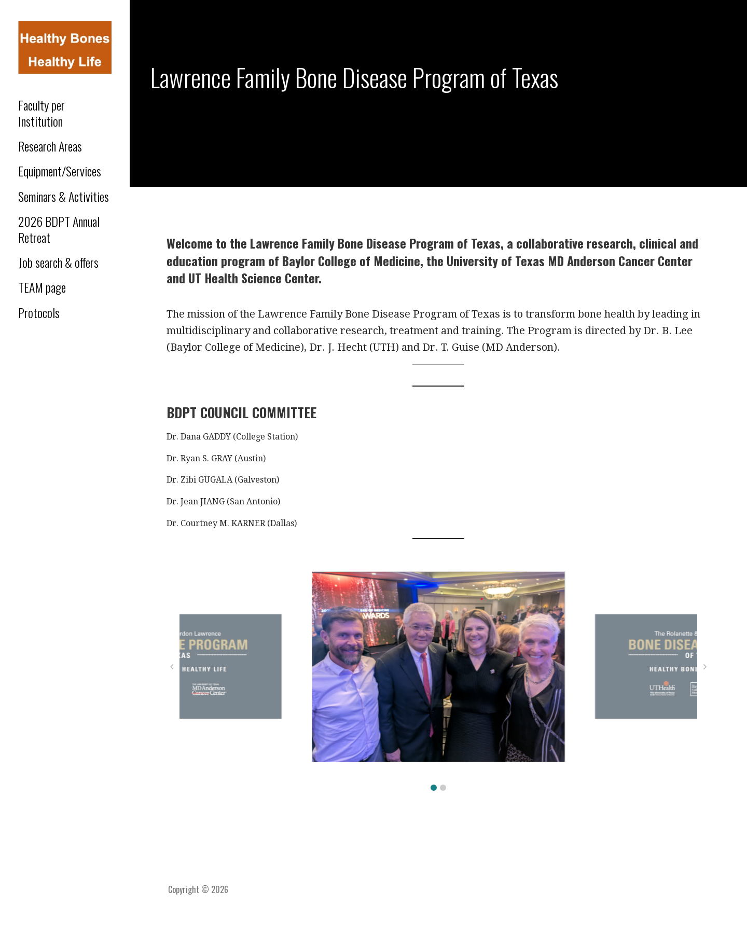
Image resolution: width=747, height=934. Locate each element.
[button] (434, 788)
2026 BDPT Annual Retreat (59, 229)
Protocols (39, 312)
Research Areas (50, 145)
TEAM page (42, 287)
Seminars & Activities (63, 196)
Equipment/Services (59, 170)
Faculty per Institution (41, 112)
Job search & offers (58, 262)
